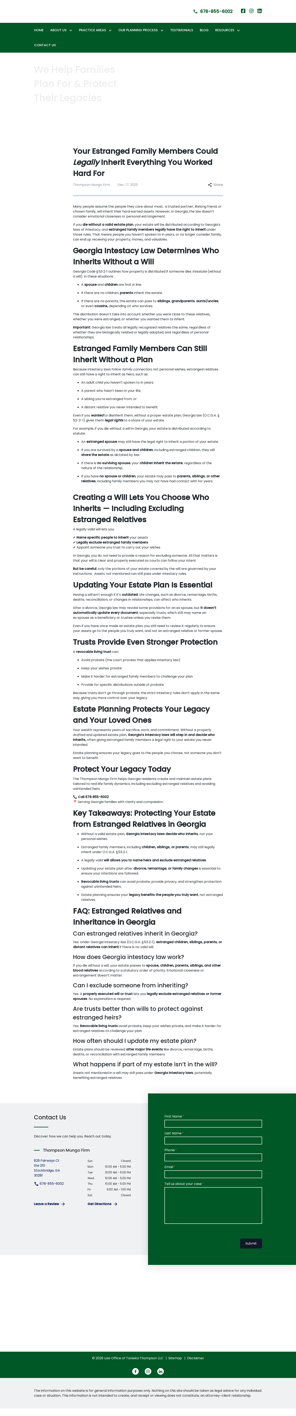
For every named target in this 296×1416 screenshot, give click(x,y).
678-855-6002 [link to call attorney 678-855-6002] (49, 1191)
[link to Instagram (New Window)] (251, 15)
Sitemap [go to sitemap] (175, 1365)
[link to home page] (52, 15)
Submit (251, 1251)
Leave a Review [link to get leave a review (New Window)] (50, 1211)
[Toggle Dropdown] (71, 37)
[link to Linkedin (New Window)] (259, 15)
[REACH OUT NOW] (52, 124)
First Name (173, 1124)
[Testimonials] (181, 37)
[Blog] (204, 37)
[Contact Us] (45, 52)
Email (168, 1174)
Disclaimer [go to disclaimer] (195, 1365)
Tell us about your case (183, 1191)
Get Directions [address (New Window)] (103, 1211)
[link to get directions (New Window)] (57, 1176)
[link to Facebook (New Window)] (243, 15)
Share (215, 192)
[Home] (39, 37)
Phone (169, 1157)
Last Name (173, 1140)
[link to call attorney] (209, 15)
